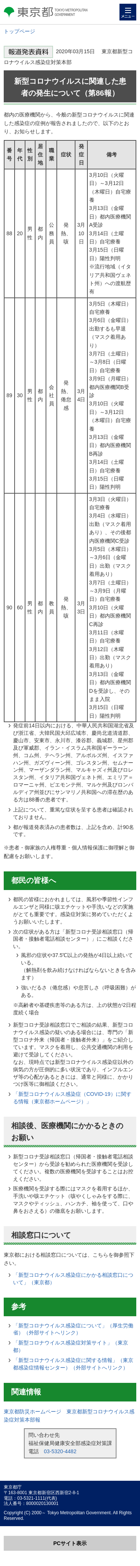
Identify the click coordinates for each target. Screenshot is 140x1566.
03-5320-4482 (60, 1451)
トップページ (19, 31)
